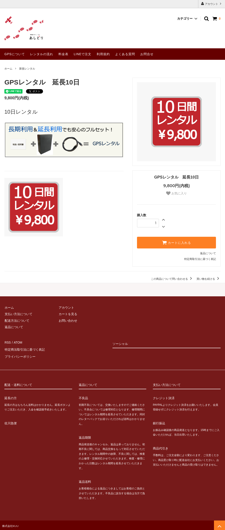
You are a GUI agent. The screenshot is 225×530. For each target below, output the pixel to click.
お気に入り (176, 193)
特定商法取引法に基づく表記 (24, 348)
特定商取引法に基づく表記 (200, 259)
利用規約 (103, 54)
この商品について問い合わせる (172, 278)
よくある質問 (125, 54)
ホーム (8, 68)
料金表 (63, 54)
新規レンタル (27, 68)
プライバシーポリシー (19, 355)
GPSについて (14, 54)
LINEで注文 (82, 54)
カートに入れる (176, 242)
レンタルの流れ (41, 54)
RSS (7, 342)
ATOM (17, 342)
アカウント (212, 4)
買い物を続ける (209, 278)
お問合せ (147, 54)
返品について (208, 253)
